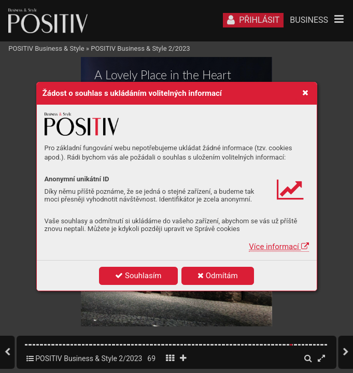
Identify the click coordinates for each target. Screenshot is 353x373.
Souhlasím (138, 275)
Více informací (278, 246)
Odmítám (217, 275)
